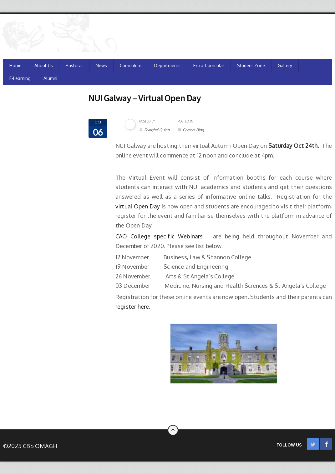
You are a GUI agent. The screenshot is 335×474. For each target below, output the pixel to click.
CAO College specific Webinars (160, 236)
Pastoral (74, 65)
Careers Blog (193, 129)
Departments (167, 65)
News (101, 65)
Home (15, 65)
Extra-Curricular (208, 65)
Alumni (50, 78)
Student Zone (251, 65)
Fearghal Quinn (157, 129)
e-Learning (20, 78)
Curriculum (130, 65)
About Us (43, 65)
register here (132, 306)
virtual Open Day (137, 206)
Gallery (285, 65)
